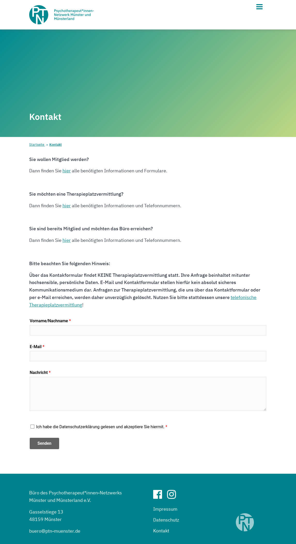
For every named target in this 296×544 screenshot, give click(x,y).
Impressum (165, 509)
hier (67, 171)
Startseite (37, 144)
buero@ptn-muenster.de (54, 531)
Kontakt (55, 144)
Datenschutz (166, 520)
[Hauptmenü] (259, 6)
